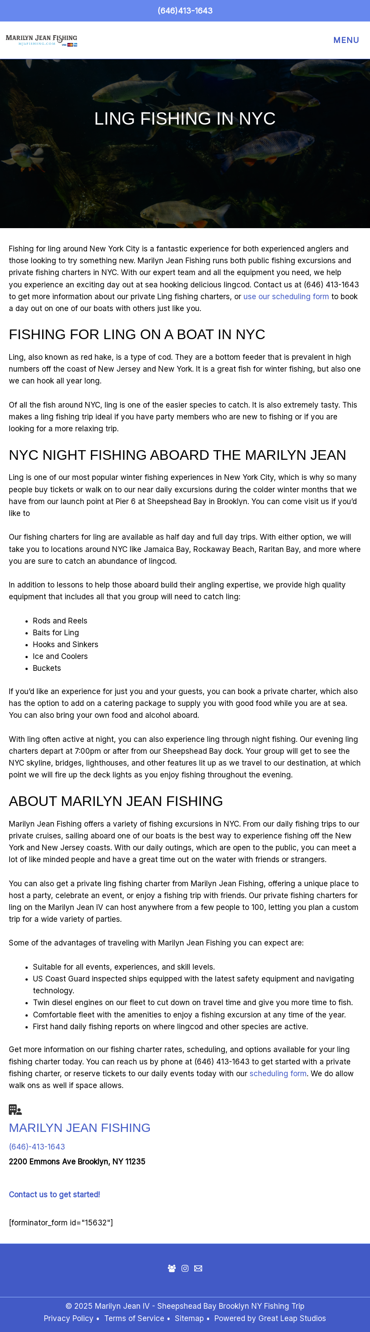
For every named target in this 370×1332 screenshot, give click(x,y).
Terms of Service (134, 1318)
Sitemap (190, 1318)
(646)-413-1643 (37, 1146)
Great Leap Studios (292, 1318)
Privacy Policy (69, 1318)
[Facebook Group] (172, 1268)
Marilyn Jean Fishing (80, 1128)
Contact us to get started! (54, 1194)
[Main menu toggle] (344, 40)
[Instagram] (185, 1268)
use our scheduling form (286, 296)
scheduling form (278, 1073)
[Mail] (198, 1268)
